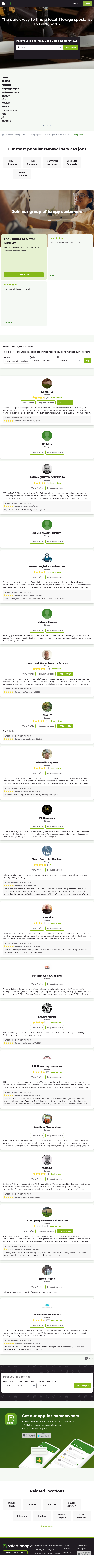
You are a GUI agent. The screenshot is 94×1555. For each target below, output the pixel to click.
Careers (66, 1521)
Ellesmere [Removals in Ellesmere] (22, 1476)
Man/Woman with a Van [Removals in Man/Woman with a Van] (52, 122)
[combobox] (16, 321)
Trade (32, 317)
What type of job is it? (47, 1342)
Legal (65, 1528)
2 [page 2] (89, 1318)
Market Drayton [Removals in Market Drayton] (62, 1476)
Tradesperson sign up (15, 1512)
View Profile (28, 363)
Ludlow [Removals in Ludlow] (42, 1476)
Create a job (39, 1510)
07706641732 (65, 686)
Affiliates (67, 1525)
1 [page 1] (86, 1318)
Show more (47, 1486)
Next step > (82, 1345)
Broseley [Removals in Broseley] (32, 1464)
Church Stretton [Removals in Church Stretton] (71, 1464)
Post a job (23, 235)
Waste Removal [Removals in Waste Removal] (22, 134)
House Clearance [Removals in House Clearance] (12, 122)
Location (7, 318)
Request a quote (46, 363)
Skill (58, 317)
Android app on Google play (44, 1395)
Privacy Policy (25, 1546)
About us (67, 1513)
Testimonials (39, 1514)
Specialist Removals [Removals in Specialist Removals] (72, 122)
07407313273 (65, 363)
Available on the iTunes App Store (29, 1395)
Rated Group (68, 1517)
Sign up (51, 1510)
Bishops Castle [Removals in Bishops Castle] (12, 1464)
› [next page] (92, 1318)
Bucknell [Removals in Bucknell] (52, 1464)
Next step (70, 47)
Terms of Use (9, 1546)
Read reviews (56, 358)
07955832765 (65, 1191)
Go (87, 321)
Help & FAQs (39, 1521)
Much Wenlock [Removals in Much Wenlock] (81, 1476)
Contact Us (65, 1546)
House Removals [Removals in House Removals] (32, 122)
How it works (40, 1517)
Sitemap (51, 1546)
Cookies (39, 1546)
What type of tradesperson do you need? (19, 1342)
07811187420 (65, 634)
